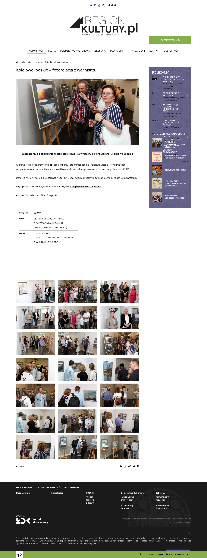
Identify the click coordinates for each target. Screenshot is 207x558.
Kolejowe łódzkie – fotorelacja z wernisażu (52, 62)
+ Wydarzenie (137, 50)
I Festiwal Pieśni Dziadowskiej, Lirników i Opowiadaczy (171, 148)
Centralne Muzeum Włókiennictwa (171, 139)
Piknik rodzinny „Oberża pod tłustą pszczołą (173, 79)
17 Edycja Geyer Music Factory (174, 135)
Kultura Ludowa (127, 497)
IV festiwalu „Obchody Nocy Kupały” (171, 122)
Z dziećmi (90, 503)
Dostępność (171, 50)
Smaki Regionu (127, 500)
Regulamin (160, 500)
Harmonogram (162, 497)
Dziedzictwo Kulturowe (75, 50)
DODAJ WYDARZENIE (170, 39)
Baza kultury (117, 50)
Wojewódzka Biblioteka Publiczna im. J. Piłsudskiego (172, 86)
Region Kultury (103, 26)
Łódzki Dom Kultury (32, 521)
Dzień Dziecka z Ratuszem (171, 94)
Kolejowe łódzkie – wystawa (86, 186)
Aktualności (36, 50)
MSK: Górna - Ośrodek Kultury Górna (172, 114)
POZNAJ (52, 50)
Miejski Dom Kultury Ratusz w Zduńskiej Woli (174, 98)
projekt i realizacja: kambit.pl (180, 522)
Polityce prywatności (89, 538)
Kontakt (154, 50)
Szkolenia (99, 50)
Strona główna (23, 493)
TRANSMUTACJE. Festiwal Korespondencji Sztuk (171, 107)
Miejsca (89, 497)
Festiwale (90, 500)
